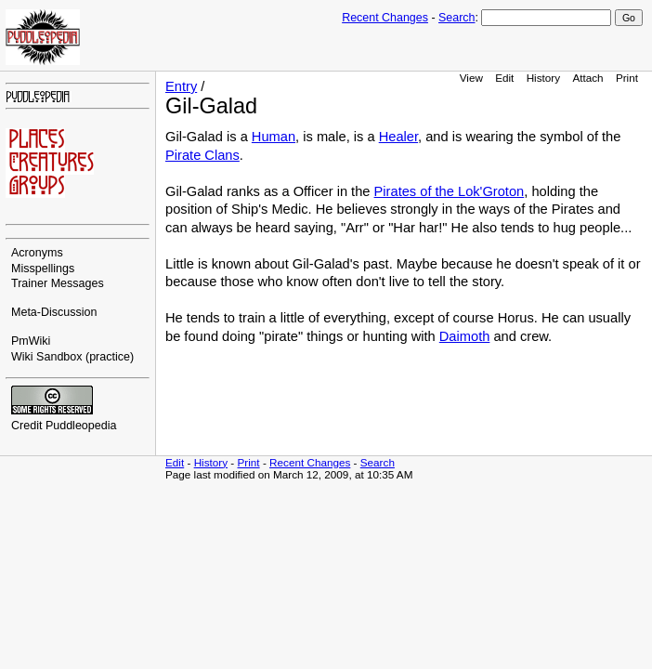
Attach (587, 78)
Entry (181, 86)
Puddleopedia (81, 425)
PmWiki (30, 341)
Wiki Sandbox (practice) (72, 356)
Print (627, 78)
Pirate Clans (202, 155)
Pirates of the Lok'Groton (449, 191)
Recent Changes (385, 17)
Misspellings (42, 268)
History (543, 78)
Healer (398, 136)
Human (273, 136)
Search (456, 17)
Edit (504, 78)
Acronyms (37, 252)
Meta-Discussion (54, 312)
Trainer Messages (57, 283)
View (471, 78)
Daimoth (464, 336)
